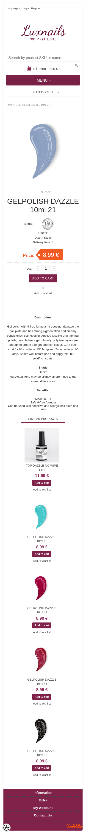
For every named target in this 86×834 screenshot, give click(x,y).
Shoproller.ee (75, 826)
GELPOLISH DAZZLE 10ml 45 (41, 681)
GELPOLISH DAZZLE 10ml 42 (41, 610)
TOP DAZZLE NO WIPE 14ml (42, 467)
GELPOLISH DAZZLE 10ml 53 (41, 753)
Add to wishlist (43, 293)
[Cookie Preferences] (6, 828)
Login (26, 8)
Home (9, 104)
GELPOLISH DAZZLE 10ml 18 (41, 539)
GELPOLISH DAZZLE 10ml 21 (33, 104)
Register (36, 8)
